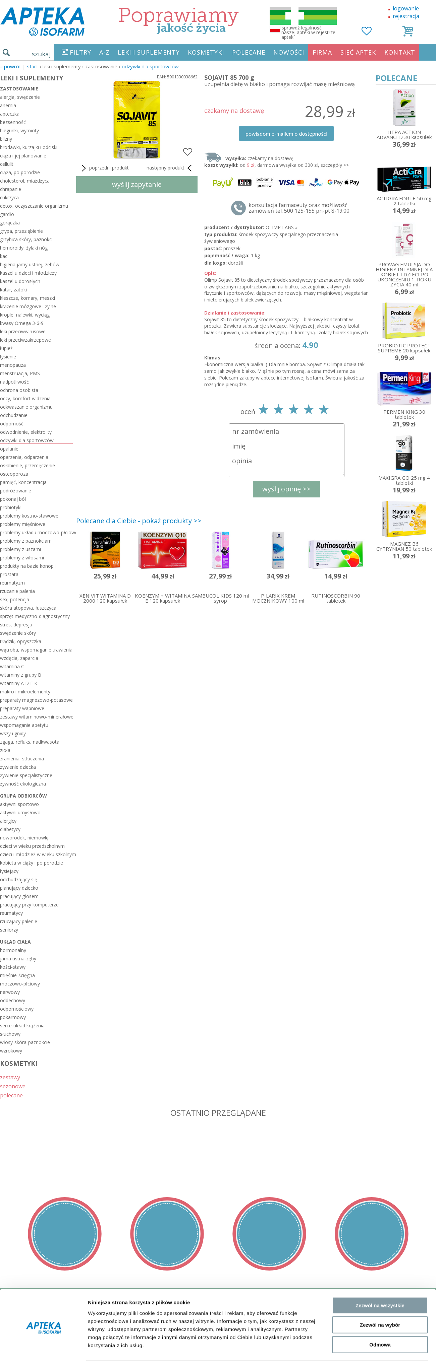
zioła (5, 750)
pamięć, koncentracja (23, 482)
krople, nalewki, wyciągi (25, 315)
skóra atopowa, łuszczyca (28, 608)
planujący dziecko (19, 888)
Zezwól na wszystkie (380, 975)
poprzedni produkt (104, 168)
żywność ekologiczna (23, 783)
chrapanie (10, 189)
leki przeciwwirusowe (23, 331)
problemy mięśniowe (22, 524)
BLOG (7, 1346)
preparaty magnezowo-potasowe (36, 700)
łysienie (8, 356)
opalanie (9, 449)
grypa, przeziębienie (21, 231)
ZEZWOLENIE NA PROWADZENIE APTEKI (51, 1326)
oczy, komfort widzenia (25, 398)
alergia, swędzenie (20, 97)
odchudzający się (18, 879)
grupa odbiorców (23, 796)
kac (3, 256)
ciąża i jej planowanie (23, 155)
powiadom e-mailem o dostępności (286, 133)
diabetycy (10, 829)
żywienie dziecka (18, 767)
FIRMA (322, 52)
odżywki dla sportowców (150, 66)
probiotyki (10, 507)
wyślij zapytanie (137, 184)
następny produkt (170, 168)
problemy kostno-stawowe (29, 516)
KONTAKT (399, 52)
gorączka (10, 222)
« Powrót (10, 66)
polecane (11, 1095)
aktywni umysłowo (20, 812)
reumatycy (11, 913)
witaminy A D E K (18, 683)
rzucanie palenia (17, 591)
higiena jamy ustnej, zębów (29, 264)
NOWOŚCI (288, 52)
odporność (11, 423)
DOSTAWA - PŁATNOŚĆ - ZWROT (41, 1307)
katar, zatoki (13, 289)
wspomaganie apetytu (24, 725)
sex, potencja (14, 599)
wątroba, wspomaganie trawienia (36, 649)
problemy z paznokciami (26, 541)
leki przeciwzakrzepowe (25, 340)
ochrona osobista (19, 390)
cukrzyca (9, 197)
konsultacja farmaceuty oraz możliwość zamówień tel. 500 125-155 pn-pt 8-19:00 (299, 208)
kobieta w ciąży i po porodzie (31, 863)
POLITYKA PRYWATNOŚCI (32, 1317)
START (32, 66)
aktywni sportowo (19, 804)
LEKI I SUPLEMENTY (149, 52)
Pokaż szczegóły (358, 1044)
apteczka (9, 114)
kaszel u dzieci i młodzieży (28, 273)
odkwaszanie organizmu (26, 407)
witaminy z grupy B (20, 675)
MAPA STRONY (19, 1356)
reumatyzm (12, 582)
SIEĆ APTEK (358, 52)
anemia (8, 105)
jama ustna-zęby (18, 958)
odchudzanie (14, 415)
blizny (6, 139)
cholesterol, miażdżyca (25, 181)
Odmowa (379, 1015)
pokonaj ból (13, 499)
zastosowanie (19, 88)
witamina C (12, 666)
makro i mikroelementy (25, 691)
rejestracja (406, 16)
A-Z (104, 52)
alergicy (8, 821)
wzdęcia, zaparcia (19, 658)
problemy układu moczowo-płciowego (36, 532)
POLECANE (248, 52)
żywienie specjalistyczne (26, 775)
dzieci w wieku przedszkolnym (32, 846)
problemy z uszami (20, 549)
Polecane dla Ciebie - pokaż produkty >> (139, 520)
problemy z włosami (22, 557)
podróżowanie (15, 490)
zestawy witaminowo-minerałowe (36, 716)
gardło (7, 214)
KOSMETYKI (206, 52)
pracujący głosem (19, 896)
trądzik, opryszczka (20, 641)
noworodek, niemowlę (24, 837)
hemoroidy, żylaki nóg (24, 248)
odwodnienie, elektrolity (26, 432)
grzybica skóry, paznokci (26, 239)
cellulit (6, 164)
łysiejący (9, 871)
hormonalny (13, 950)
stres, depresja (16, 624)
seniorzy (9, 930)
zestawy (10, 1077)
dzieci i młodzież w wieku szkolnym (36, 854)
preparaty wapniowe (22, 708)
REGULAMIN (16, 1298)
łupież (6, 348)
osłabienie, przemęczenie (27, 465)
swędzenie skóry (18, 633)
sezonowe (12, 1086)
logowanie (406, 8)
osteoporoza (14, 474)
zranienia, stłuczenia (22, 758)
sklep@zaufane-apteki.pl (216, 1307)
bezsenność (13, 122)
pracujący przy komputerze (29, 904)
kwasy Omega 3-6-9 (22, 323)
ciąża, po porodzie (20, 172)
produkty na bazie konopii (28, 566)
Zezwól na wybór (380, 995)
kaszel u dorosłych (20, 281)
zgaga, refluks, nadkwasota (29, 742)
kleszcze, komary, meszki (27, 298)
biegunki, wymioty (19, 130)
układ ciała (15, 942)
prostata (9, 574)
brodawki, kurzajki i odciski (28, 147)
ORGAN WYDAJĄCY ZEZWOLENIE (41, 1336)
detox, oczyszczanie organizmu (34, 206)
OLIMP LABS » (281, 227)
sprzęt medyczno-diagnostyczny (35, 616)
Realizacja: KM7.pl (414, 1298)
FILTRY (80, 52)
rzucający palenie (18, 921)
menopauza (13, 365)
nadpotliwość (14, 382)
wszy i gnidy (13, 733)
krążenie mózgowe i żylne (28, 306)
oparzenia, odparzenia (24, 457)
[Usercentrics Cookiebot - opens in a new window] (43, 1044)
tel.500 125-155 (216, 1298)
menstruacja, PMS (20, 373)
